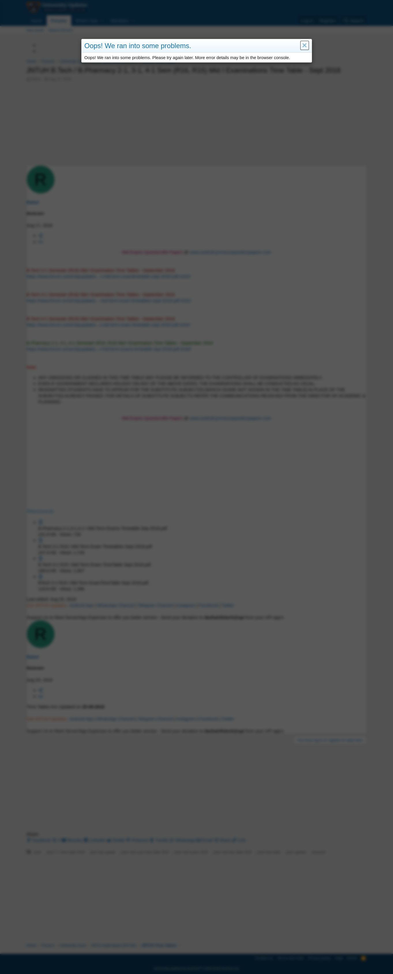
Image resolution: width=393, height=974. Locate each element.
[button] (304, 46)
